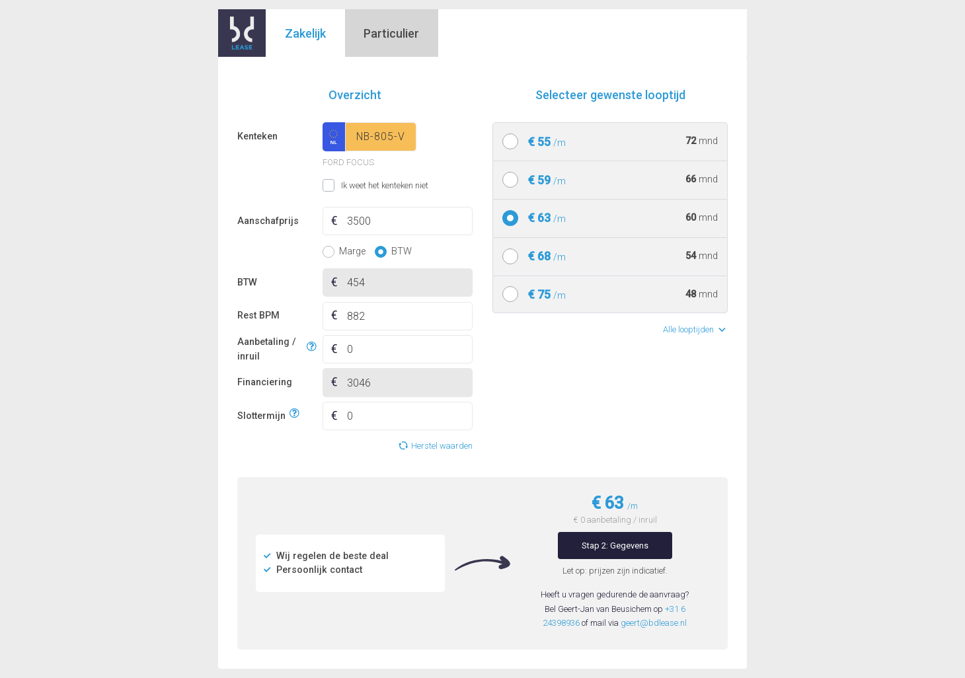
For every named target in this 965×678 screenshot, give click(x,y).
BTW (247, 282)
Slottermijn (261, 414)
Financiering (264, 382)
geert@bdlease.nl (654, 623)
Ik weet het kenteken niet (338, 185)
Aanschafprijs (268, 221)
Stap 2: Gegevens (615, 545)
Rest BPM (258, 315)
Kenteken (257, 136)
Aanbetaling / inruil (270, 349)
